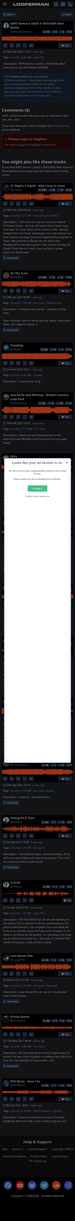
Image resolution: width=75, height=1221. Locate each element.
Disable (37, 488)
